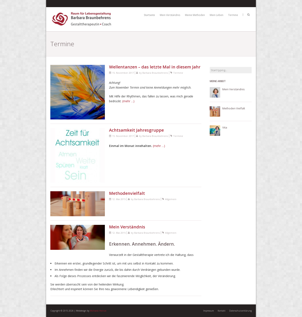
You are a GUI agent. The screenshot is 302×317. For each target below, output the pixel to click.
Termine (233, 15)
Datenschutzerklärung (240, 310)
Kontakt (221, 310)
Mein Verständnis (170, 15)
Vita (224, 127)
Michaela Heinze (98, 310)
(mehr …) (128, 101)
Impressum (208, 310)
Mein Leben (216, 15)
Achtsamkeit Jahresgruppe (136, 130)
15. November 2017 (123, 72)
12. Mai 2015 (119, 199)
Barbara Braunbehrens (155, 72)
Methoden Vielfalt (233, 108)
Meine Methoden (195, 15)
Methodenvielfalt (127, 193)
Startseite (149, 15)
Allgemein (170, 199)
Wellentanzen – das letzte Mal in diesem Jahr (154, 67)
